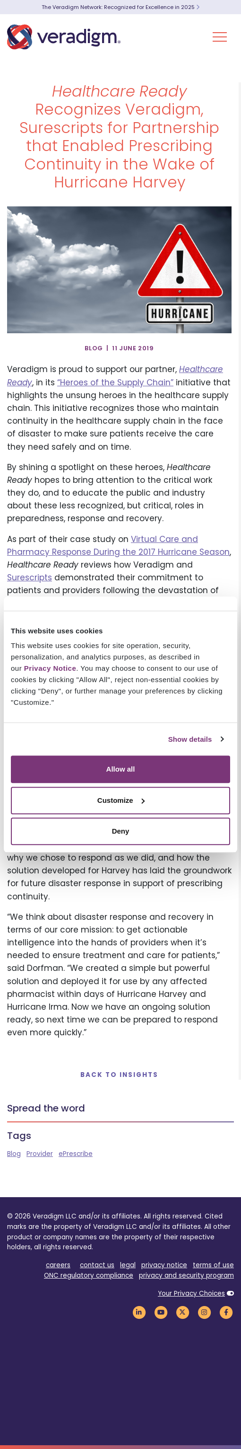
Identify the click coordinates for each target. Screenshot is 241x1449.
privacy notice (164, 1265)
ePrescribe (76, 1153)
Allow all (120, 769)
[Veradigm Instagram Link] (204, 1312)
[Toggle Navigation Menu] (220, 37)
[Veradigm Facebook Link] (226, 1312)
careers (58, 1265)
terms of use (213, 1265)
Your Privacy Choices (191, 1293)
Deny (120, 831)
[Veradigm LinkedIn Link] (139, 1312)
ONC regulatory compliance (88, 1275)
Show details (190, 739)
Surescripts (29, 577)
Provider (39, 1153)
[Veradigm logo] (64, 37)
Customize (121, 800)
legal (128, 1265)
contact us (97, 1265)
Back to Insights (119, 1074)
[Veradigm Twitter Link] (182, 1312)
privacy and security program (186, 1275)
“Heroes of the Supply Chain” (115, 382)
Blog (14, 1153)
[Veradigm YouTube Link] (161, 1312)
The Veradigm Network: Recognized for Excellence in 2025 (120, 7)
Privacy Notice (50, 668)
